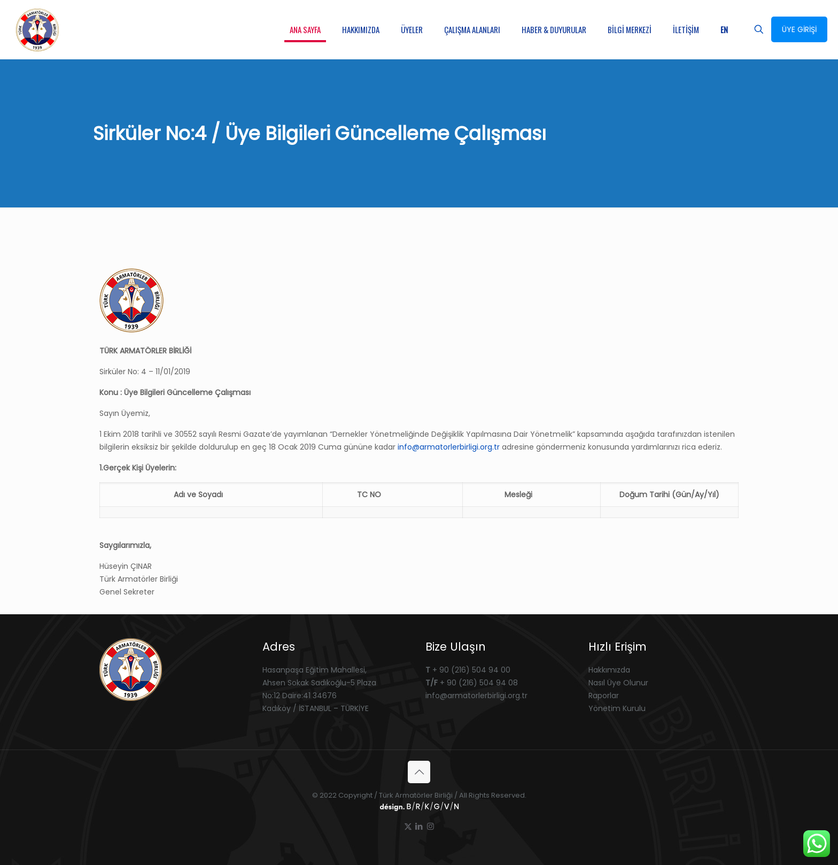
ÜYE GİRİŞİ (799, 29)
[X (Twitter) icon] (408, 826)
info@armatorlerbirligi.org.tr (449, 447)
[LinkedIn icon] (419, 826)
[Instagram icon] (430, 826)
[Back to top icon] (419, 772)
